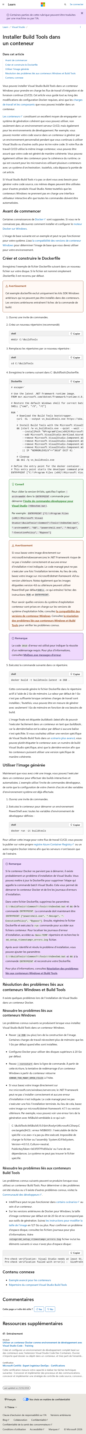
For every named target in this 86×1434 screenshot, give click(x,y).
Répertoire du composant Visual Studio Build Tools (38, 1284)
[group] (46, 430)
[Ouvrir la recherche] (65, 4)
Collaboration (20, 1419)
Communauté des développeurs (21, 1194)
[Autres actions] (80, 27)
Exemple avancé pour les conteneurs (30, 1280)
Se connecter (76, 4)
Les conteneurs (11, 116)
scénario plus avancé (63, 738)
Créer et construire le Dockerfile (21, 64)
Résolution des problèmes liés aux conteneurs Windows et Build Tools (40, 73)
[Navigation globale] (3, 4)
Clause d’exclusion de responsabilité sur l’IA (24, 1415)
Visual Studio (18, 27)
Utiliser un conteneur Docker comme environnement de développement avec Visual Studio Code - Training (42, 1344)
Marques (53, 1429)
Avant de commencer (16, 60)
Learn (5, 27)
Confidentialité (38, 1419)
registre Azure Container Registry (53, 844)
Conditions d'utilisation (14, 1429)
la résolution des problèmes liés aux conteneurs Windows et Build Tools (45, 620)
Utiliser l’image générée (17, 69)
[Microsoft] (43, 4)
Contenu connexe (14, 77)
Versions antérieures (60, 1415)
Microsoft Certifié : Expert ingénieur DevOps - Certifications (34, 1365)
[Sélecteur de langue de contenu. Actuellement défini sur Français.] (10, 1399)
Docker (39, 219)
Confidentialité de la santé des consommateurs (26, 1424)
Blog (5, 1419)
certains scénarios (66, 1202)
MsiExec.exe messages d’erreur (42, 655)
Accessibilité (36, 1429)
